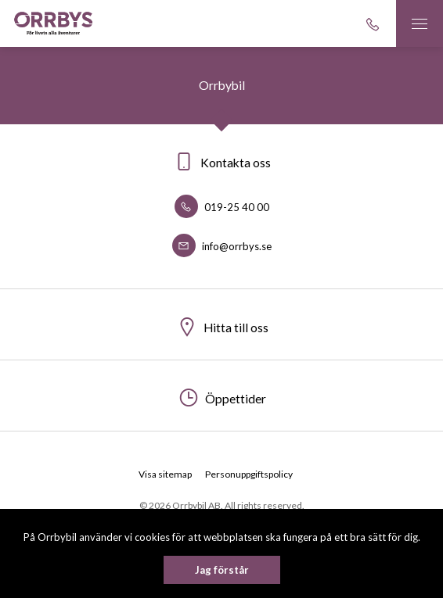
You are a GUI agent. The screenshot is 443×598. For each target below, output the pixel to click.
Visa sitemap (165, 474)
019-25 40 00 (222, 207)
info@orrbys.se (222, 246)
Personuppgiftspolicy (249, 474)
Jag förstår (222, 570)
